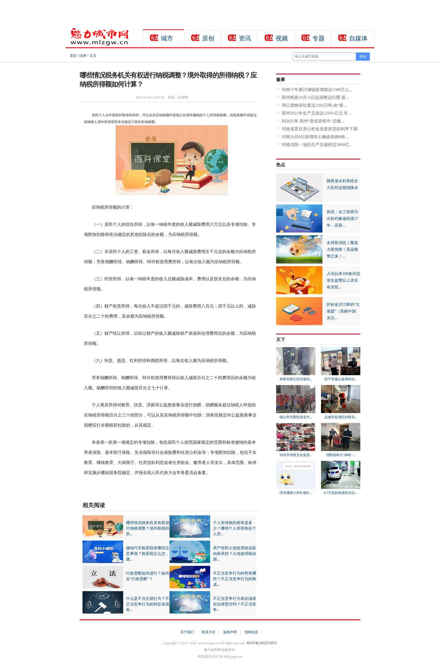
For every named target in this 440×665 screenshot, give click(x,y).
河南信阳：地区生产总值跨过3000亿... (317, 144)
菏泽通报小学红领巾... (295, 493)
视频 (282, 38)
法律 (82, 56)
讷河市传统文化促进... (295, 455)
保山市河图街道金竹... (295, 417)
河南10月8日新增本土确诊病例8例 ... (315, 137)
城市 (167, 38)
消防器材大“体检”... (340, 455)
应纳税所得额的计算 (133, 487)
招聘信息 (251, 632)
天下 (280, 339)
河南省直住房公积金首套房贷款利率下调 (320, 129)
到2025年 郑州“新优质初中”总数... (313, 121)
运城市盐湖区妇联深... (340, 417)
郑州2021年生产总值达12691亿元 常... (316, 113)
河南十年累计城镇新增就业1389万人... (317, 89)
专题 (318, 38)
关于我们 (187, 632)
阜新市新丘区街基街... (295, 379)
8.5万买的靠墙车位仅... (341, 493)
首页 (73, 56)
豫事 (280, 79)
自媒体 (358, 38)
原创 (208, 38)
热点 (280, 164)
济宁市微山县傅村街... (340, 379)
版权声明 (230, 632)
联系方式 (208, 632)
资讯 (245, 38)
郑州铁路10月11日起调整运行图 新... (315, 97)
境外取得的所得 (106, 487)
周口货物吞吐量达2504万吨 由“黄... (314, 105)
